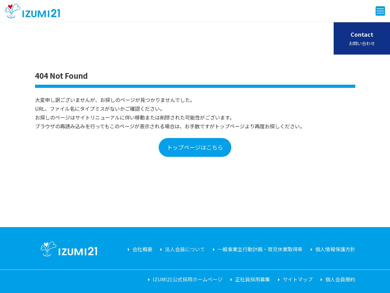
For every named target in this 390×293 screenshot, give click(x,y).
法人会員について (185, 249)
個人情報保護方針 (335, 249)
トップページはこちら (195, 147)
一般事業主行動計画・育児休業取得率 (260, 249)
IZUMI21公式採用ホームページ (188, 279)
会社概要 (142, 249)
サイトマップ (298, 279)
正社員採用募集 (252, 279)
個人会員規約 (340, 279)
